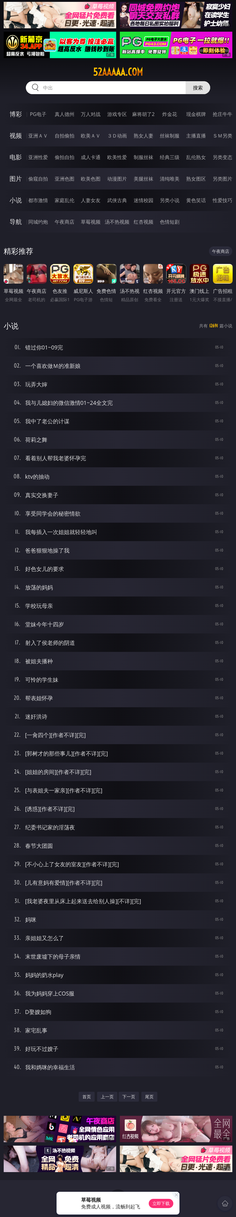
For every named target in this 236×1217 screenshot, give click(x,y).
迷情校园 (143, 200)
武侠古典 (117, 200)
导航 (16, 221)
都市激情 (38, 200)
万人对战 (90, 114)
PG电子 (38, 114)
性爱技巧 (222, 200)
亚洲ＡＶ (38, 135)
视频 (16, 135)
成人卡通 (90, 157)
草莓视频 (90, 221)
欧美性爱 (117, 157)
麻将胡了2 (143, 114)
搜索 (198, 87)
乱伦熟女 (196, 157)
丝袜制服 (169, 135)
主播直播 (196, 135)
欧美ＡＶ (90, 135)
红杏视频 (143, 221)
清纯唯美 (169, 178)
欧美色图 (90, 178)
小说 (16, 200)
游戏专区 (117, 114)
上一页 (107, 1096)
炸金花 (169, 114)
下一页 (128, 1096)
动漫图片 (117, 178)
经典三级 (169, 157)
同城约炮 (38, 221)
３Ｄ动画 (117, 135)
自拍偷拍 (64, 135)
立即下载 (161, 1203)
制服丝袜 (143, 157)
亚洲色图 (64, 178)
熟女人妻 (143, 135)
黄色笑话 (196, 200)
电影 (16, 157)
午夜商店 (64, 221)
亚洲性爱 (38, 157)
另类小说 (169, 200)
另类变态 (222, 157)
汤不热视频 (117, 221)
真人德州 (64, 114)
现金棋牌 (196, 114)
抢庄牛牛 (222, 114)
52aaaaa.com (118, 72)
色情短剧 (169, 221)
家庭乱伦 (64, 200)
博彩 (16, 114)
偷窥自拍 (38, 178)
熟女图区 (196, 178)
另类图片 (222, 178)
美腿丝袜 (143, 178)
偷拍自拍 (64, 157)
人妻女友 (90, 200)
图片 (16, 178)
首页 (86, 1096)
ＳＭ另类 (222, 135)
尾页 (149, 1096)
